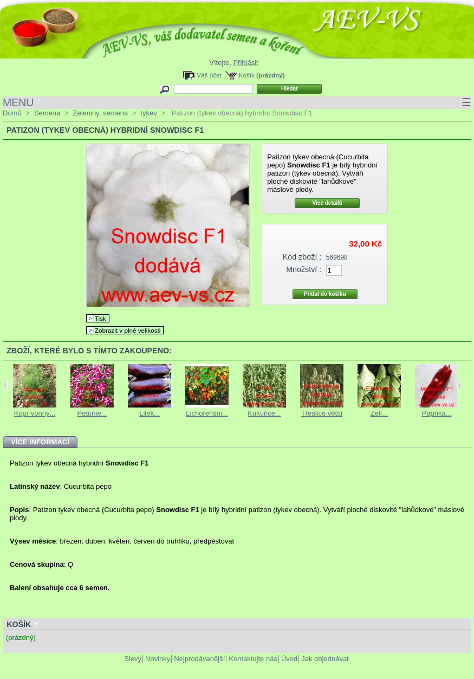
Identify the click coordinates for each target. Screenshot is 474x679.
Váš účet (209, 75)
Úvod (289, 659)
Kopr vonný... (35, 413)
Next (459, 385)
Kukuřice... (264, 413)
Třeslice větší (322, 413)
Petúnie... (92, 413)
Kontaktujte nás (253, 659)
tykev (148, 113)
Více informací (40, 442)
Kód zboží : (302, 257)
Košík (247, 75)
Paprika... (437, 413)
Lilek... (149, 413)
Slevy (132, 659)
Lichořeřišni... (207, 413)
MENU (237, 102)
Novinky (157, 659)
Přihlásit (245, 63)
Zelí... (379, 413)
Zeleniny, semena (100, 113)
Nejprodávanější (199, 659)
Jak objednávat (324, 659)
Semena (47, 113)
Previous (5, 385)
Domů (12, 113)
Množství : (303, 269)
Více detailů (327, 203)
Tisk (100, 318)
